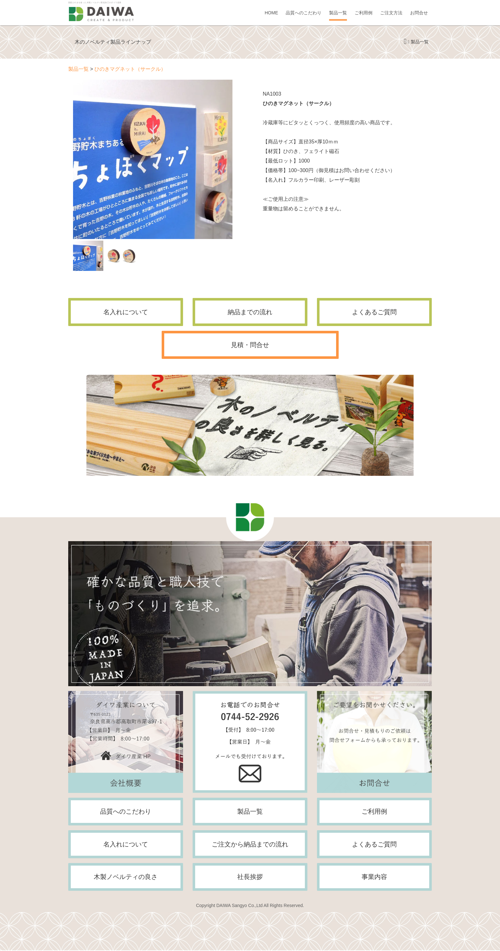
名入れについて (125, 312)
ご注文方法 (391, 12)
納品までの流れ (250, 312)
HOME (271, 12)
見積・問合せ (250, 344)
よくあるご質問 (374, 312)
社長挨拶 (250, 877)
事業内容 (374, 877)
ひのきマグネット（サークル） (130, 69)
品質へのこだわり (303, 12)
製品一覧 (338, 12)
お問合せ (419, 12)
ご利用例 (363, 12)
